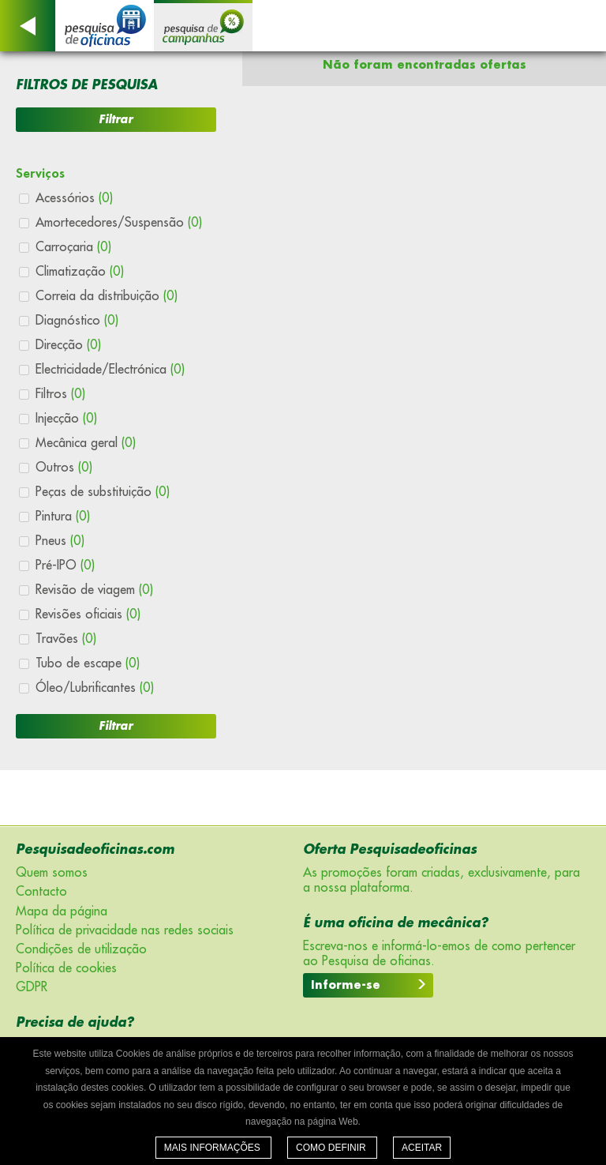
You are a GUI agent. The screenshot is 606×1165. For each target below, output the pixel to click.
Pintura (63, 516)
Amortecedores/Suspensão (119, 222)
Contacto (41, 891)
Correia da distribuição (107, 296)
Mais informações (213, 1147)
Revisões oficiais (88, 614)
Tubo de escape (88, 663)
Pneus (60, 541)
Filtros (60, 394)
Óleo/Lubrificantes (95, 688)
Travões (66, 639)
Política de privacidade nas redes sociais (125, 930)
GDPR (31, 987)
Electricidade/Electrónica (110, 369)
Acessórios (74, 198)
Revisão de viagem (94, 590)
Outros (64, 467)
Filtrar (116, 119)
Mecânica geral (86, 443)
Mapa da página (61, 911)
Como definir (332, 1147)
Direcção (68, 345)
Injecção (66, 418)
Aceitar (422, 1147)
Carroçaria (73, 247)
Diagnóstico (77, 320)
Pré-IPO (65, 565)
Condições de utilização (81, 949)
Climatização (80, 271)
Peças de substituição (103, 492)
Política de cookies (66, 968)
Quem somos (52, 872)
